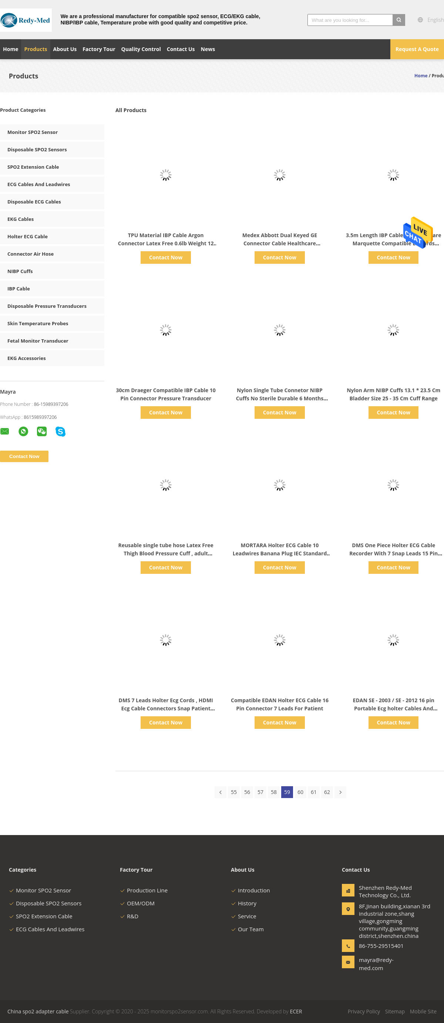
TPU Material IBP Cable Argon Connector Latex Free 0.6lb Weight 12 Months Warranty (166, 243)
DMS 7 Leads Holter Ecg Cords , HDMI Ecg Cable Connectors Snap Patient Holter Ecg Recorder (166, 708)
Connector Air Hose (30, 253)
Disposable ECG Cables (34, 201)
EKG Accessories (26, 358)
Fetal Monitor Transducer (37, 340)
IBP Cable (18, 288)
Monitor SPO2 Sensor (32, 132)
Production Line (144, 890)
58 (274, 791)
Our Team (247, 929)
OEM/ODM (137, 903)
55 (234, 791)
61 (314, 791)
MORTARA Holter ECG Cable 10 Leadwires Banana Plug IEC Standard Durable (280, 553)
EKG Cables (20, 219)
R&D (129, 916)
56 (247, 791)
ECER (296, 1011)
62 (327, 791)
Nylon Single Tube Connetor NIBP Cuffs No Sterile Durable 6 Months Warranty (279, 398)
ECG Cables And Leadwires (38, 184)
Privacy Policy (364, 1011)
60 (300, 791)
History (243, 903)
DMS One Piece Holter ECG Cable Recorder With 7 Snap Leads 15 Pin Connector (393, 553)
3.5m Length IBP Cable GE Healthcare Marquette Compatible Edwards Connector (393, 243)
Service (243, 916)
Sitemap (395, 1011)
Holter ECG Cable (27, 236)
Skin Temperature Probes (37, 323)
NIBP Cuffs (20, 271)
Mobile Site (423, 1011)
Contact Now (165, 257)
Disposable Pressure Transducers (47, 306)
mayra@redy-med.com (376, 964)
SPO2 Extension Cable (33, 167)
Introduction (250, 890)
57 (260, 791)
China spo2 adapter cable (38, 1011)
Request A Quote (417, 49)
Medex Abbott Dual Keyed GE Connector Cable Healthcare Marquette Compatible (279, 243)
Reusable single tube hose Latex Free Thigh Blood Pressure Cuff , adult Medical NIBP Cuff (165, 553)
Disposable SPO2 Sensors (37, 149)
